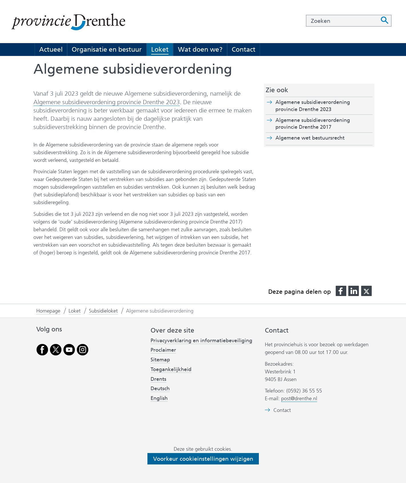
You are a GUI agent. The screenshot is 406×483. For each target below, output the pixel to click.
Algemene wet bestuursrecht (320, 137)
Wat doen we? (200, 49)
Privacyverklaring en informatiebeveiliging (201, 340)
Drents (158, 379)
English (159, 398)
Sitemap (160, 360)
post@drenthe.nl (299, 398)
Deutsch (160, 388)
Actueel (51, 49)
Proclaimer (163, 350)
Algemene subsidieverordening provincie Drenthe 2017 (313, 124)
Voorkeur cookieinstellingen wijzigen (203, 458)
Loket (160, 49)
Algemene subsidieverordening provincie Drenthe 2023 (106, 102)
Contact (243, 49)
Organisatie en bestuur (107, 49)
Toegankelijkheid (171, 369)
